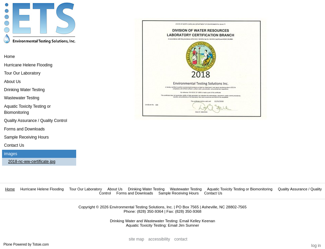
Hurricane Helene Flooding (42, 189)
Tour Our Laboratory (85, 189)
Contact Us (213, 193)
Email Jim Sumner (183, 225)
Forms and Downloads (134, 193)
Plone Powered (15, 244)
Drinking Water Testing (146, 189)
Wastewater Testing (186, 189)
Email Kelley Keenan (197, 221)
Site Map (136, 239)
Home (9, 56)
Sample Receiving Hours (178, 193)
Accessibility (159, 239)
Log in (316, 245)
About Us (114, 189)
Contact (181, 239)
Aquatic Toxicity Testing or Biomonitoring (240, 189)
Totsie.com (40, 244)
